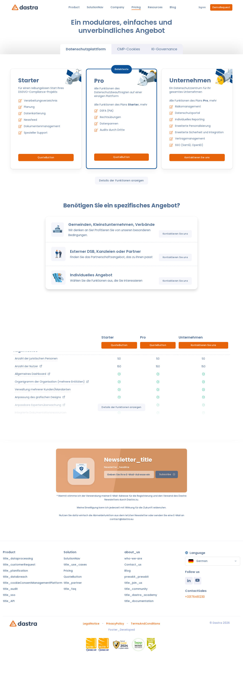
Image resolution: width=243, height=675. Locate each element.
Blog (127, 571)
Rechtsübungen (110, 117)
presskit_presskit (136, 577)
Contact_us (132, 564)
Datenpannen (109, 123)
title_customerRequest (19, 564)
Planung (29, 107)
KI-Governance (164, 49)
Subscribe (167, 474)
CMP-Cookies (128, 49)
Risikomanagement (188, 106)
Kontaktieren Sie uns (197, 157)
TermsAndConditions (145, 623)
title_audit (10, 589)
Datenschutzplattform (86, 49)
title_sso (9, 595)
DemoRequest (221, 7)
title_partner (73, 583)
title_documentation (139, 601)
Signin (202, 7)
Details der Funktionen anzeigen (121, 180)
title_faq (70, 589)
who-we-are (133, 558)
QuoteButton (46, 157)
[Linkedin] (189, 580)
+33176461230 (195, 597)
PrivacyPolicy (115, 623)
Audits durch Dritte (112, 130)
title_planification (15, 571)
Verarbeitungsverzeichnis (40, 100)
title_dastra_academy (140, 595)
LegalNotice (91, 623)
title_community (136, 589)
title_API (9, 601)
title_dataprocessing (18, 558)
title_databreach (15, 577)
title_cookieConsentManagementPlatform (32, 583)
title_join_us (133, 583)
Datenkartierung (35, 113)
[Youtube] (197, 580)
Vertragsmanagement (190, 138)
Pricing (68, 571)
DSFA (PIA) (107, 111)
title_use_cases (75, 564)
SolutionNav (72, 558)
